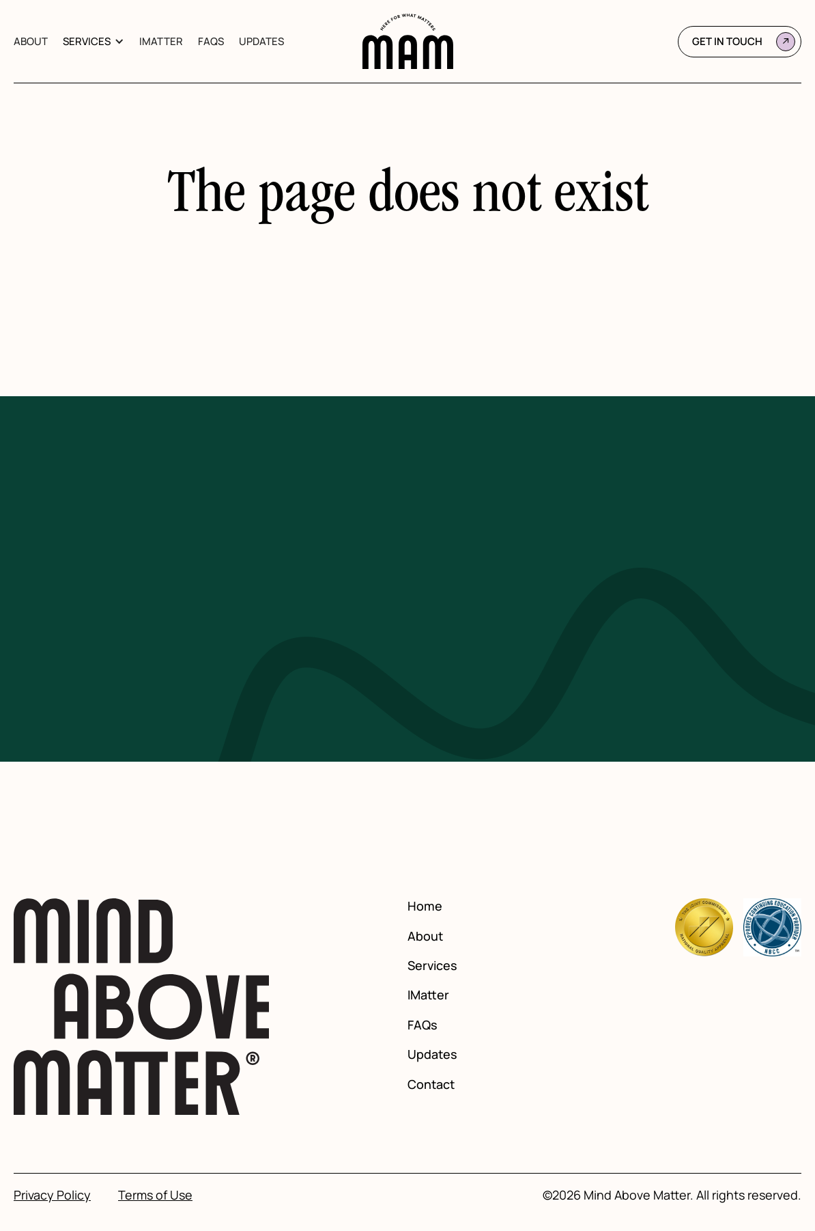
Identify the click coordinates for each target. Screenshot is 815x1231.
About (31, 41)
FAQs (211, 41)
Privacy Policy (52, 1195)
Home (425, 906)
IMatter (161, 41)
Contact (431, 1084)
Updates (261, 41)
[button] (93, 41)
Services (87, 41)
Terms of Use (155, 1195)
